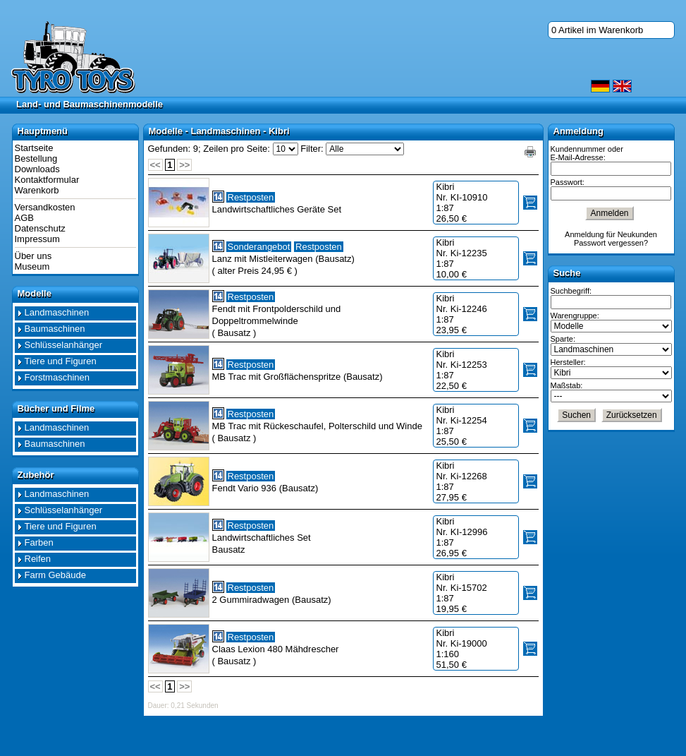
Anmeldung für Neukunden (611, 234)
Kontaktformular (47, 179)
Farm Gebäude (55, 575)
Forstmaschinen (57, 377)
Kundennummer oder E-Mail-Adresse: (587, 153)
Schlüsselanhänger (64, 345)
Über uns (33, 256)
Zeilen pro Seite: (236, 148)
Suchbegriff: (571, 291)
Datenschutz (40, 228)
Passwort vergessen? (611, 243)
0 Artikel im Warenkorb (597, 30)
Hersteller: (568, 362)
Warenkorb (37, 190)
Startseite (34, 148)
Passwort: (567, 182)
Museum (32, 266)
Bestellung (36, 158)
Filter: (312, 148)
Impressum (37, 239)
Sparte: (563, 339)
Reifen (38, 558)
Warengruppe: (575, 315)
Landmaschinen (57, 312)
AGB (24, 217)
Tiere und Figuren (61, 361)
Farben (39, 542)
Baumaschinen (55, 328)
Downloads (37, 169)
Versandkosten (45, 207)
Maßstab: (567, 385)
